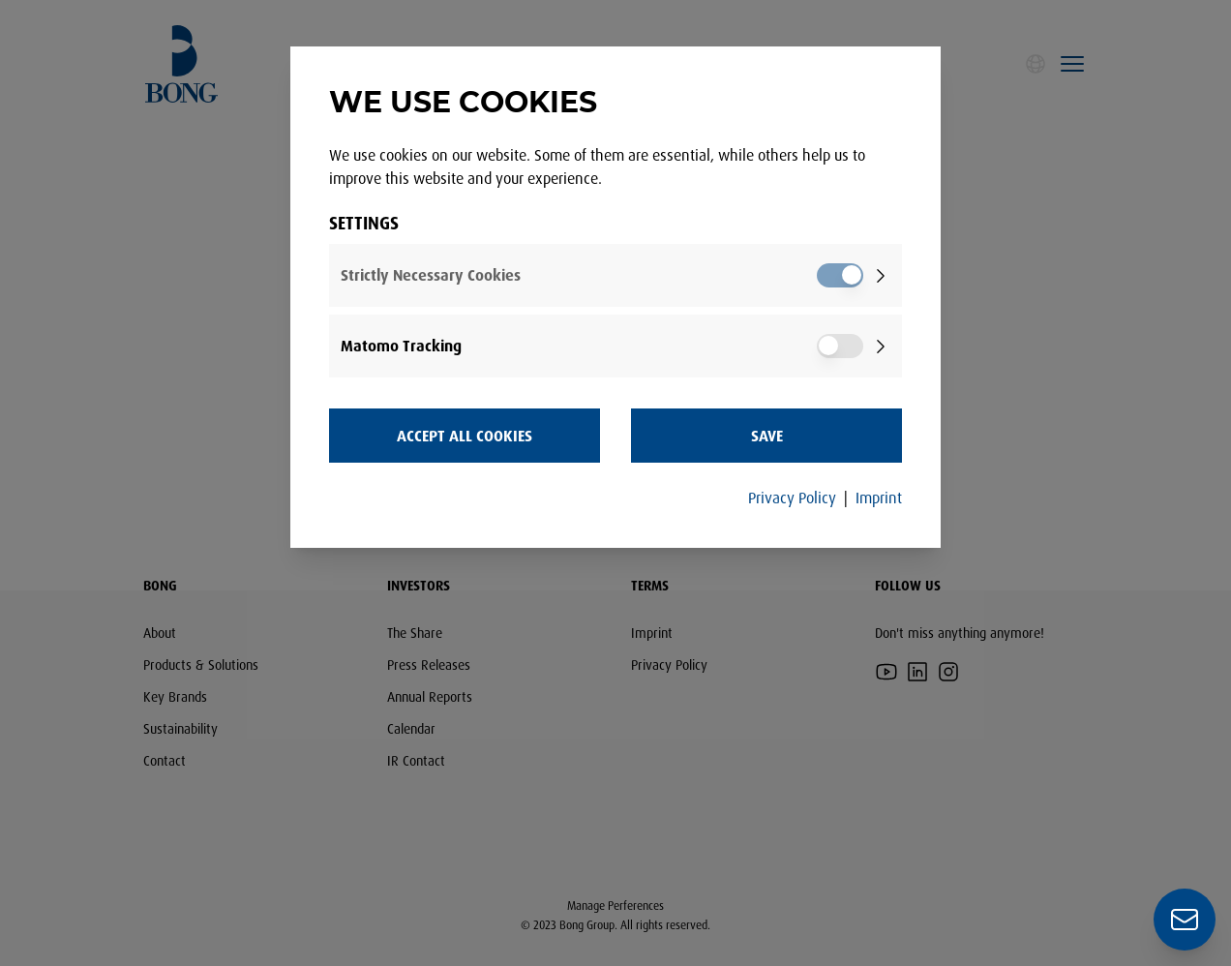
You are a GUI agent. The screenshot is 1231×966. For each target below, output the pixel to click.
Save (767, 435)
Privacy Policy (792, 497)
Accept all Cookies (464, 435)
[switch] (840, 275)
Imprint (879, 497)
